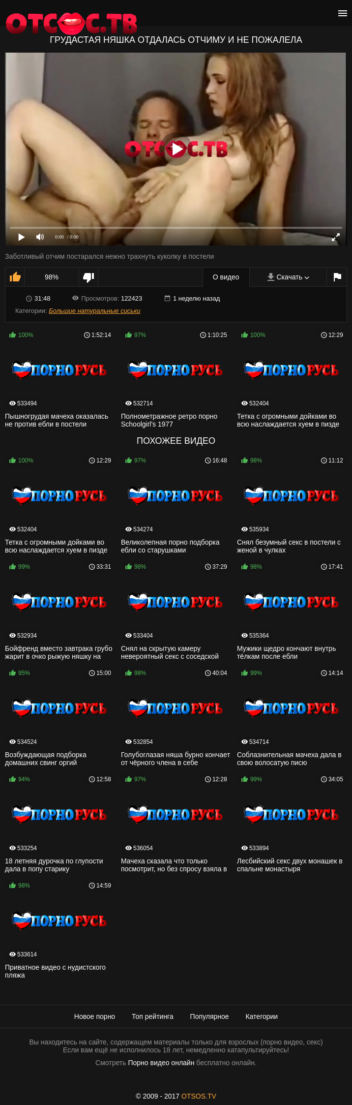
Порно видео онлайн (161, 1063)
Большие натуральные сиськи (94, 310)
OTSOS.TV (198, 1096)
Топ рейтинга (153, 1016)
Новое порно (94, 1016)
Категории (261, 1016)
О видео (226, 277)
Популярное (209, 1016)
